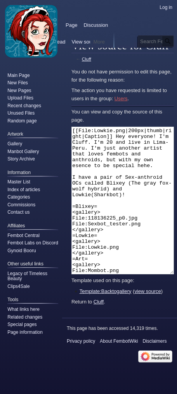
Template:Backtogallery (106, 320)
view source (147, 320)
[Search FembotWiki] (156, 41)
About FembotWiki (119, 370)
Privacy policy (81, 370)
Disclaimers (154, 370)
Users (121, 98)
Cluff (86, 58)
